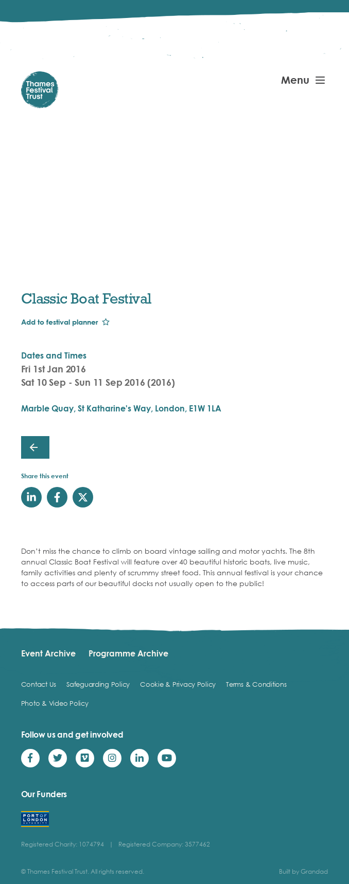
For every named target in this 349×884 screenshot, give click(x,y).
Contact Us (38, 684)
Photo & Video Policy (55, 703)
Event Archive (48, 653)
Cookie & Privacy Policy (178, 684)
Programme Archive (128, 653)
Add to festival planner (59, 321)
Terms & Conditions (256, 684)
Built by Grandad (303, 871)
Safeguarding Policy (98, 684)
